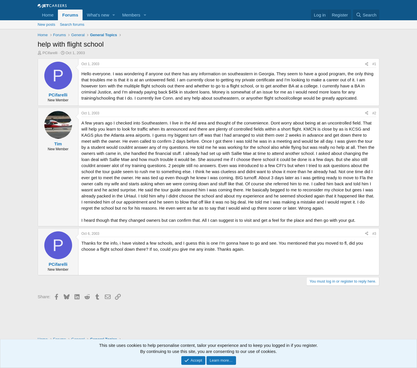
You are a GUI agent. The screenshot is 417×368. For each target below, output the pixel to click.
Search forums (72, 24)
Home (48, 14)
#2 (374, 113)
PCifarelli (50, 53)
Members (131, 14)
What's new (98, 14)
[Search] (366, 15)
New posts (46, 24)
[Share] (366, 64)
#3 (374, 234)
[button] (114, 15)
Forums (70, 14)
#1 (374, 64)
